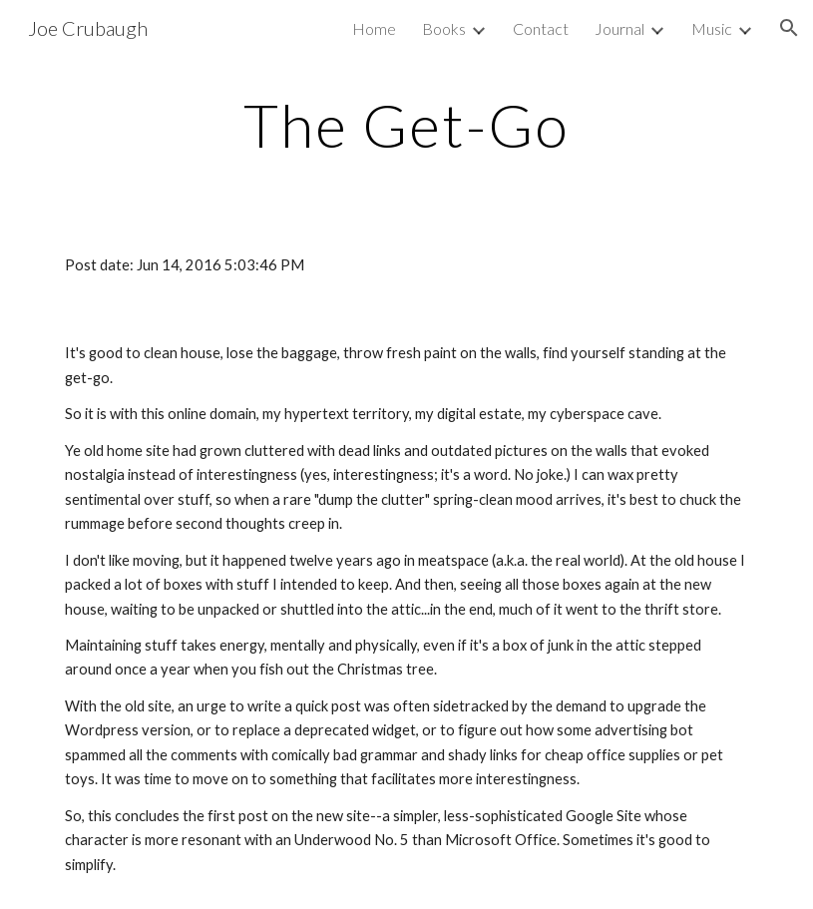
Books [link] (444, 28)
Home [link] (374, 28)
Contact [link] (541, 28)
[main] (406, 125)
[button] (789, 28)
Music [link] (711, 28)
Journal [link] (619, 28)
